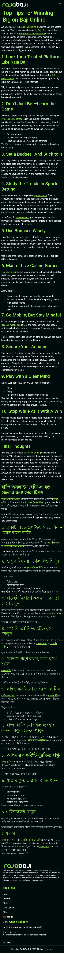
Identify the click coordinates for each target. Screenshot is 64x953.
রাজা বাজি (21, 532)
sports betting (40, 195)
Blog (5, 912)
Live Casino (9, 907)
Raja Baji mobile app (11, 325)
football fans (22, 217)
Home (6, 894)
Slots (5, 903)
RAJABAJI (7, 942)
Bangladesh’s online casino (32, 33)
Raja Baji (42, 30)
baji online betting (27, 27)
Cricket (6, 898)
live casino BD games (11, 119)
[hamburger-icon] (59, 4)
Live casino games (10, 272)
